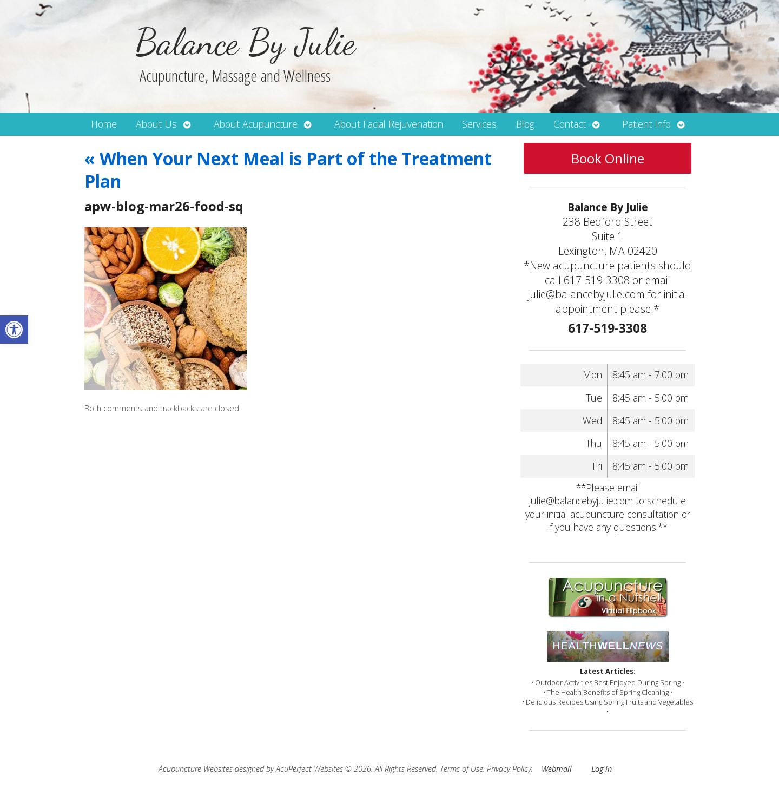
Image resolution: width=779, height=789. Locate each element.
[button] (14, 329)
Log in (601, 769)
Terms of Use (461, 769)
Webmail (557, 769)
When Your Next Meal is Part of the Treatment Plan (288, 170)
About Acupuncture (256, 123)
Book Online (607, 158)
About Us (156, 123)
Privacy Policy (509, 769)
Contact (569, 123)
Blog (525, 123)
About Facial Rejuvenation (388, 123)
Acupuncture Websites (196, 769)
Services (479, 123)
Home (104, 123)
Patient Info (646, 123)
